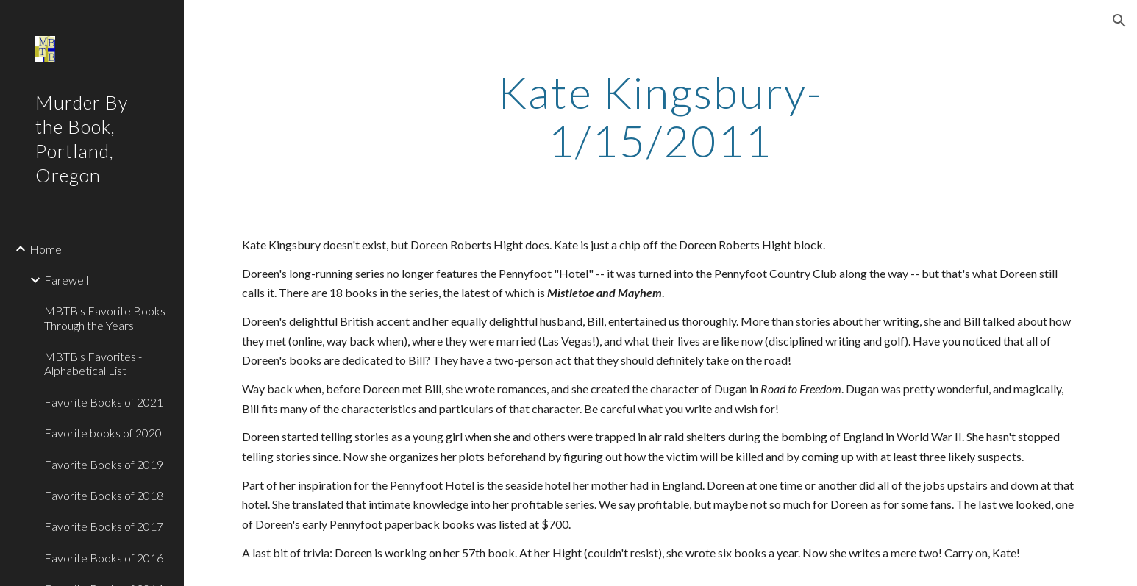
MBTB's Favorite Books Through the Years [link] (104, 318)
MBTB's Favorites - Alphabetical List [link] (93, 363)
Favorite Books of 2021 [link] (103, 402)
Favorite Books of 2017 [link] (103, 526)
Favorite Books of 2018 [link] (103, 495)
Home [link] (45, 249)
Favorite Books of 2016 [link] (103, 558)
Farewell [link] (66, 280)
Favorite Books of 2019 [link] (103, 464)
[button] (1119, 20)
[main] (660, 116)
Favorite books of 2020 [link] (103, 433)
